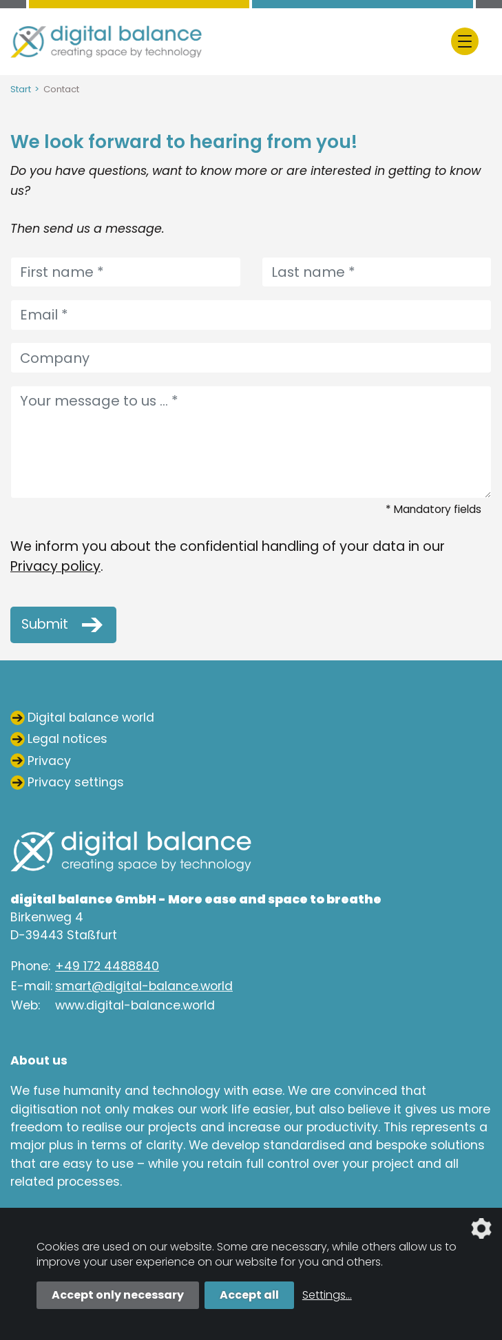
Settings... (327, 1295)
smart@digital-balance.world (144, 986)
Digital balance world (91, 717)
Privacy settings (76, 782)
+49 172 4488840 (107, 966)
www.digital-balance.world (135, 1005)
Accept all (249, 1295)
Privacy (49, 761)
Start (20, 89)
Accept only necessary (118, 1295)
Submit (44, 625)
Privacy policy (55, 566)
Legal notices (67, 739)
